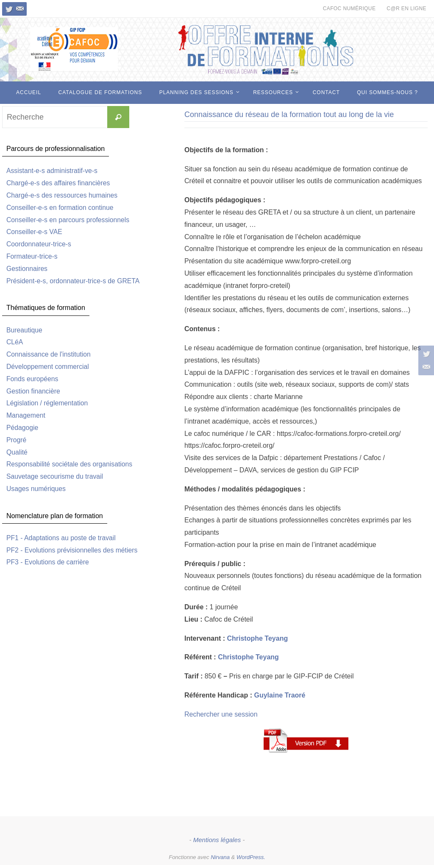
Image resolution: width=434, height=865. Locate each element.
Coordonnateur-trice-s (39, 244)
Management (26, 415)
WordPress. (250, 857)
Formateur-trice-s (32, 256)
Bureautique (24, 330)
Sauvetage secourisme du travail (55, 476)
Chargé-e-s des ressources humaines (63, 195)
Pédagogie (22, 427)
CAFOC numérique (349, 8)
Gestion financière (33, 391)
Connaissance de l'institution (49, 354)
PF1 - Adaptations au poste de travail (61, 537)
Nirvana (220, 857)
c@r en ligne (406, 8)
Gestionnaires (27, 268)
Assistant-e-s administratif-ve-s (52, 170)
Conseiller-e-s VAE (34, 231)
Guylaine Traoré (279, 695)
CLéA (14, 342)
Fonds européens (32, 378)
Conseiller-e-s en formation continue (60, 207)
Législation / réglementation (47, 403)
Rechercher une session (221, 714)
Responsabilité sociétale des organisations (70, 464)
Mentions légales (217, 839)
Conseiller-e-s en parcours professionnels (68, 219)
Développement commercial (48, 366)
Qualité (17, 452)
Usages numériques (36, 488)
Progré (16, 440)
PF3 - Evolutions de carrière (48, 562)
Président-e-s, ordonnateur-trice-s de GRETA (74, 281)
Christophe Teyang (257, 638)
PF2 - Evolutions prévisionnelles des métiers (73, 550)
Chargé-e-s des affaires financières (59, 183)
